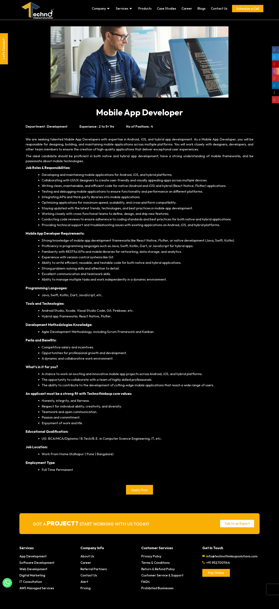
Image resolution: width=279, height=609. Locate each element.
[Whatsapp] (7, 583)
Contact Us (219, 8)
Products (145, 8)
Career (186, 8)
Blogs (202, 8)
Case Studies (166, 8)
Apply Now (139, 490)
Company (101, 8)
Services (124, 8)
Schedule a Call (247, 8)
